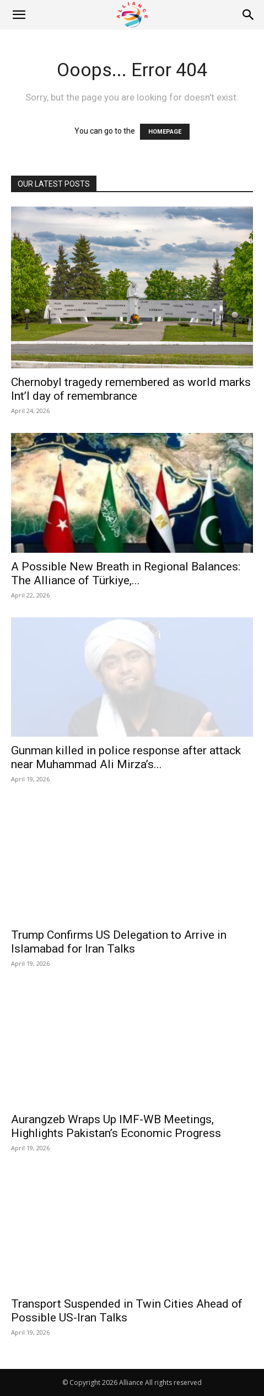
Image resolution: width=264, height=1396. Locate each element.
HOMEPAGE (164, 131)
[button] (18, 15)
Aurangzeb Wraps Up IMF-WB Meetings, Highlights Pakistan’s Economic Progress (116, 1126)
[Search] (248, 15)
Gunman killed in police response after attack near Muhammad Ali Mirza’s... (126, 757)
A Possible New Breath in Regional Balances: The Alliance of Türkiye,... (125, 573)
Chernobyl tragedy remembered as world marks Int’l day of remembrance (131, 389)
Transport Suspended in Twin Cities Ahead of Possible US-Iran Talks (127, 1310)
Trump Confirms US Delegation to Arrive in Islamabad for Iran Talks (119, 941)
